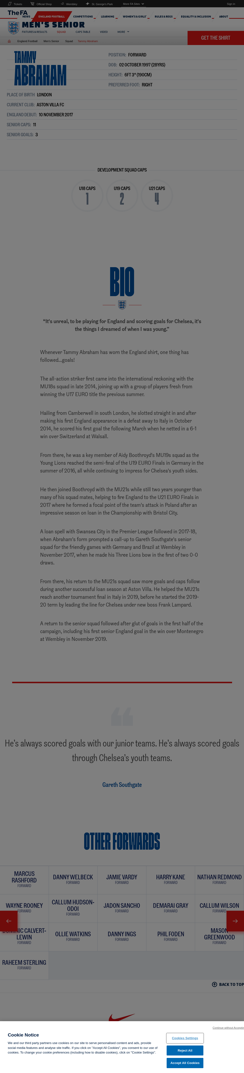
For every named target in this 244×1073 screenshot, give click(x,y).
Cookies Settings (185, 1039)
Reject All (185, 1052)
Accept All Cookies (185, 1064)
